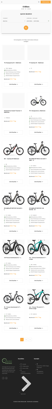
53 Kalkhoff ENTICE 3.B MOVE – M (36, 208)
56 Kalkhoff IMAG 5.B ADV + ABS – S (38, 159)
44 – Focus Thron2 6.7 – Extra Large (36, 307)
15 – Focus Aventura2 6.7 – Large (12, 307)
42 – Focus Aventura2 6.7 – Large (37, 258)
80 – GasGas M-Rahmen (11, 159)
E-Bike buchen (45, 2)
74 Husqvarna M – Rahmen (12, 63)
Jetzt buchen (13, 84)
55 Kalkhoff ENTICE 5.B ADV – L (13, 208)
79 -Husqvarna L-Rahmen (37, 111)
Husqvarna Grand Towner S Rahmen (13, 111)
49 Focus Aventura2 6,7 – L (12, 257)
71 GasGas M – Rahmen (36, 63)
